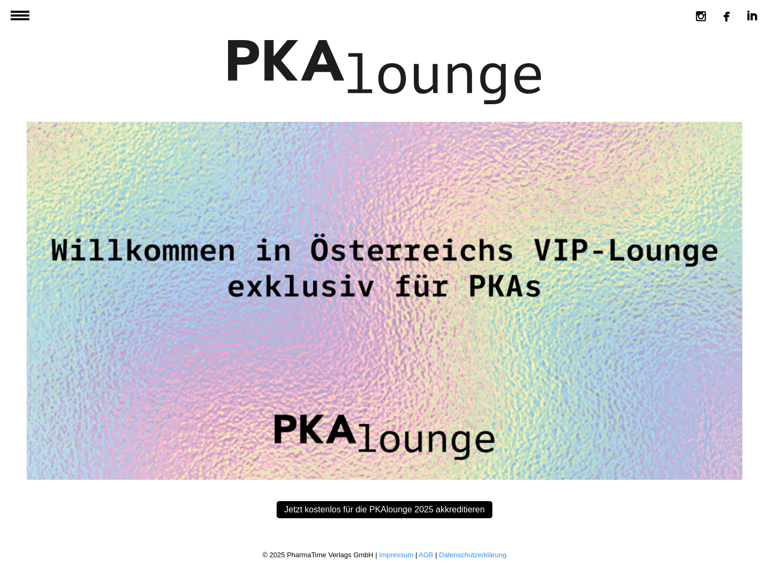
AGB (426, 555)
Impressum (396, 555)
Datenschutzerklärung (472, 555)
